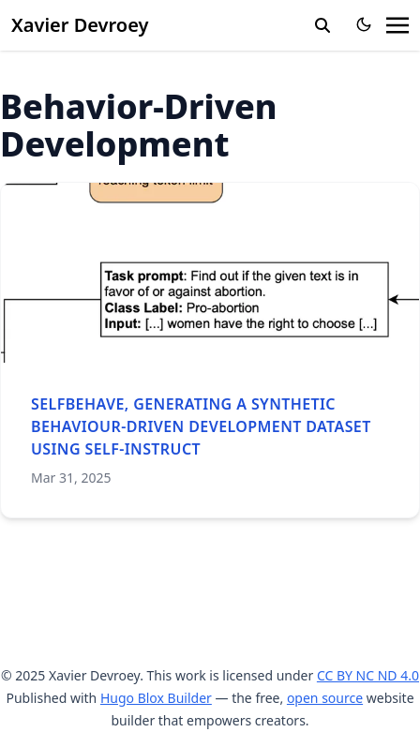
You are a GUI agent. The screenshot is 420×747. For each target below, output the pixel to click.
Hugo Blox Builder (156, 698)
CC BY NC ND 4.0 (368, 675)
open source (325, 698)
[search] (322, 25)
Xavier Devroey (79, 24)
